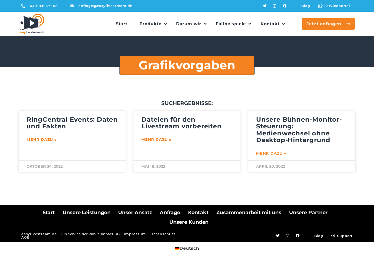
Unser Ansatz (135, 212)
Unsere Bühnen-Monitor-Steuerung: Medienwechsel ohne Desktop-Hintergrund (299, 130)
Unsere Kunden (189, 222)
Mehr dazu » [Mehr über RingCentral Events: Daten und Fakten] (41, 139)
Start (49, 212)
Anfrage (170, 212)
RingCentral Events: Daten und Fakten (72, 123)
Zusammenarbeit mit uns (248, 212)
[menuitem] (187, 248)
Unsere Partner (308, 212)
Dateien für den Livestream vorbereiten (181, 123)
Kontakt (198, 212)
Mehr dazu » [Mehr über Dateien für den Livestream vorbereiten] (156, 139)
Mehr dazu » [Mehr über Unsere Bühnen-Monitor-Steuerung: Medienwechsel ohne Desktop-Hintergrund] (271, 153)
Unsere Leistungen (86, 212)
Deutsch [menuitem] (189, 248)
